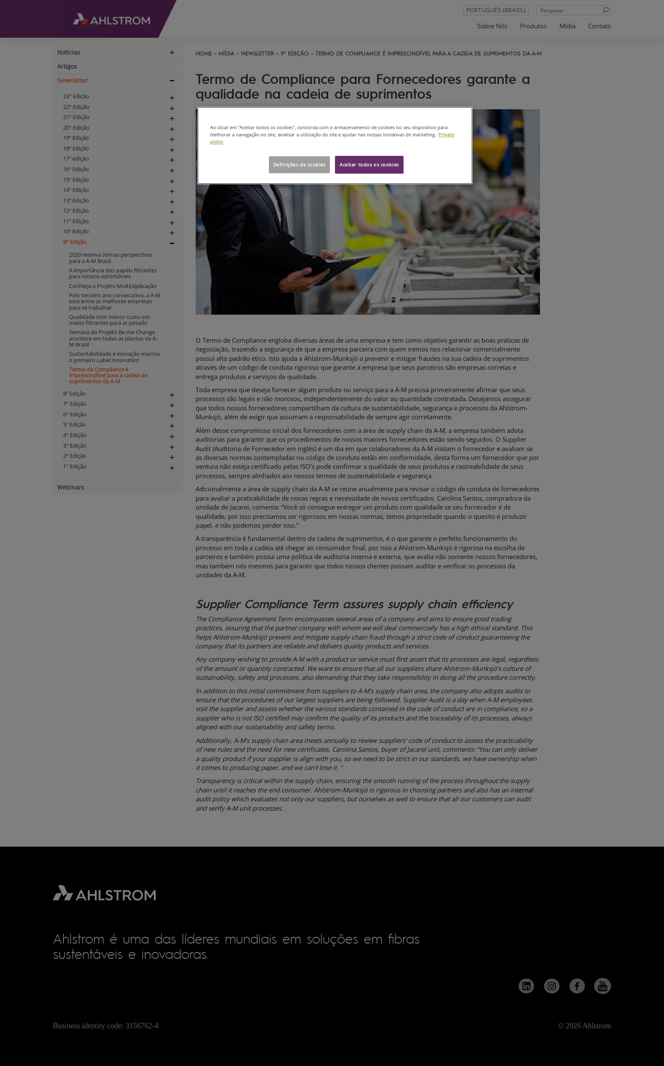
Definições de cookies (299, 164)
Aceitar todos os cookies (369, 164)
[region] (335, 145)
